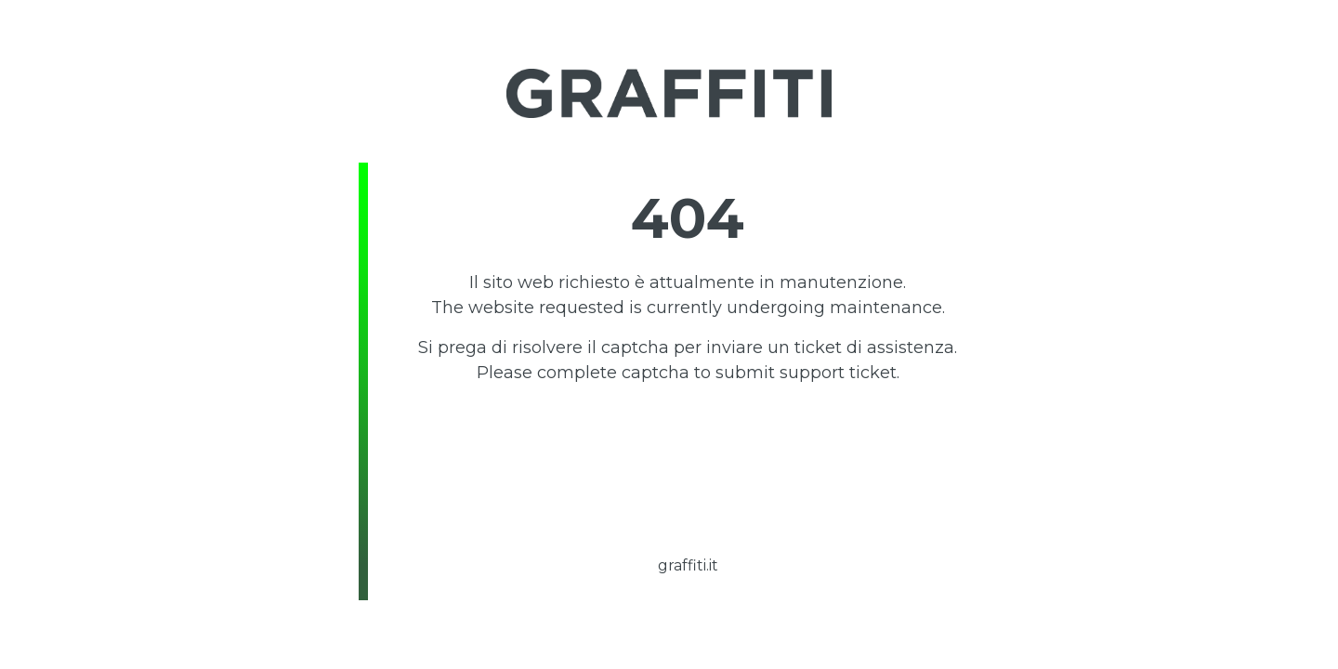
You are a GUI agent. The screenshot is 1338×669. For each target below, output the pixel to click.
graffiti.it (688, 565)
